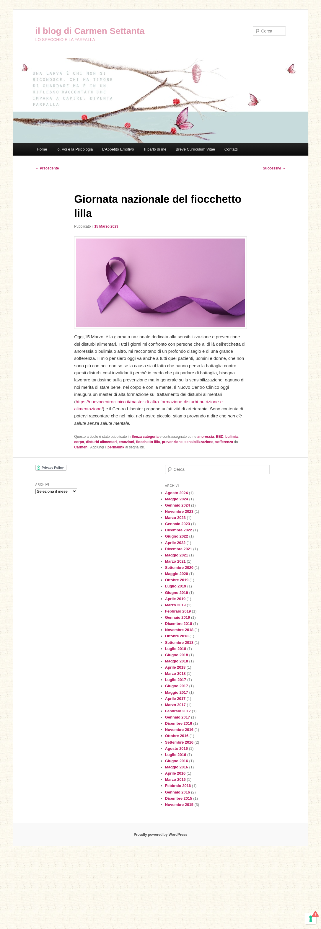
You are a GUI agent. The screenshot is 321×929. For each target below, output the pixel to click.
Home (42, 149)
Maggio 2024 (176, 499)
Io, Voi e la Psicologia (74, 149)
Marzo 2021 (175, 561)
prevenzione (172, 442)
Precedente (47, 168)
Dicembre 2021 (178, 549)
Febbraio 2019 (178, 611)
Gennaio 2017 (177, 717)
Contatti (231, 149)
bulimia (231, 437)
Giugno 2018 (176, 655)
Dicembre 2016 (178, 723)
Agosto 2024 (176, 493)
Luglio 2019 (175, 586)
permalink (115, 447)
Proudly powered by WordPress (160, 834)
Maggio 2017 (176, 692)
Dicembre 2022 (178, 530)
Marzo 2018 (175, 673)
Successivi (274, 168)
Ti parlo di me (154, 149)
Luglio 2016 (175, 754)
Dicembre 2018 (178, 623)
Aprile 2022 (175, 543)
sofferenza (224, 442)
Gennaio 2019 (177, 617)
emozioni (126, 442)
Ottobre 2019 (176, 580)
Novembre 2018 (179, 630)
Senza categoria (144, 437)
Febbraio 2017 (178, 711)
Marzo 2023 (175, 517)
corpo (79, 442)
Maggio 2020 (176, 574)
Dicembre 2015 (178, 798)
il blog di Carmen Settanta (90, 31)
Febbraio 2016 (178, 785)
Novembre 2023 (179, 511)
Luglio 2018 (175, 648)
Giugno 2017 (176, 686)
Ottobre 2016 (176, 736)
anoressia (205, 437)
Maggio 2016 (176, 767)
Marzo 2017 (175, 705)
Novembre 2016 (179, 729)
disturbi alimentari (101, 442)
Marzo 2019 (175, 605)
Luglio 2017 (175, 679)
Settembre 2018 (179, 642)
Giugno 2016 (176, 761)
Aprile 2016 (175, 773)
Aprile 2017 (175, 698)
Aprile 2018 (175, 667)
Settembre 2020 (179, 567)
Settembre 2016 (179, 742)
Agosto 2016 (176, 748)
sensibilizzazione (199, 442)
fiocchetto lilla (148, 442)
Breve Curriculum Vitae (195, 149)
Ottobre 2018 (176, 636)
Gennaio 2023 (177, 524)
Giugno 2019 (176, 592)
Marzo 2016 (175, 779)
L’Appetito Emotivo (118, 149)
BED (219, 437)
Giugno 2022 (176, 536)
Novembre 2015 (179, 804)
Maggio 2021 (176, 555)
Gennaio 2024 (177, 505)
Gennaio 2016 (177, 792)
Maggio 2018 (176, 661)
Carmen (81, 447)
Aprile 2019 (175, 599)
